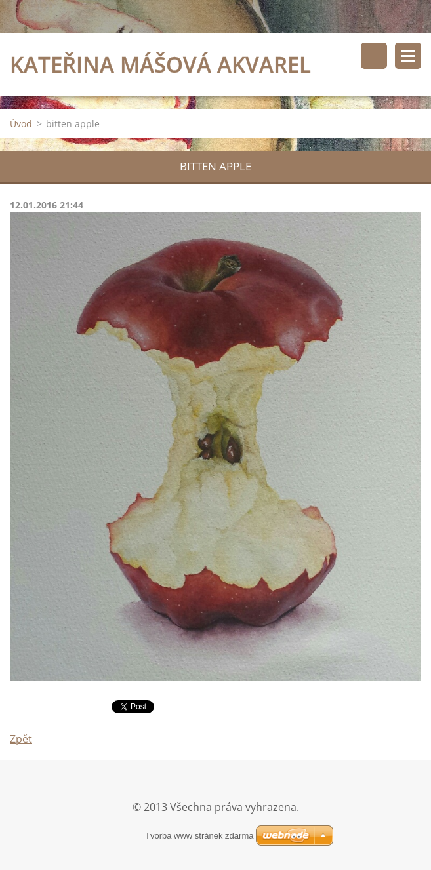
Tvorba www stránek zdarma (199, 835)
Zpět (21, 739)
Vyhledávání (374, 56)
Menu (408, 56)
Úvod (21, 123)
